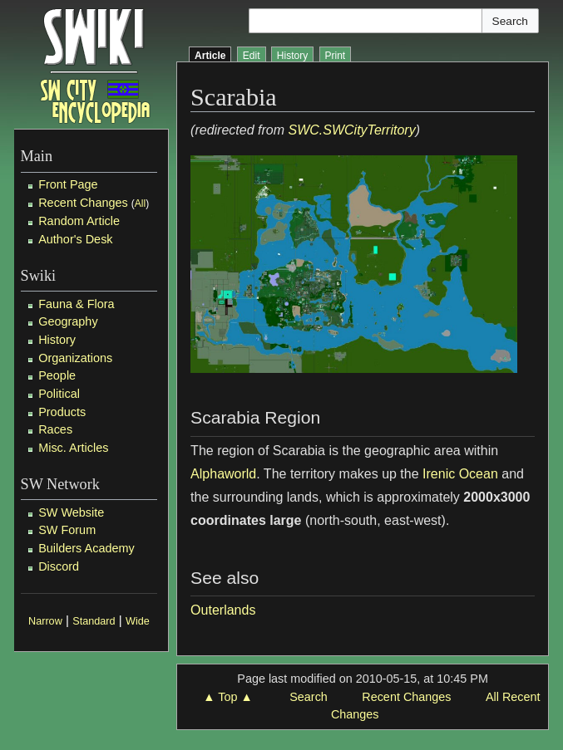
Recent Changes (83, 202)
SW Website (71, 512)
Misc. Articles (73, 447)
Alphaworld (223, 474)
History (57, 339)
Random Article (79, 221)
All (140, 203)
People (57, 375)
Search (308, 696)
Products (62, 412)
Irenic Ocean (460, 474)
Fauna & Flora (76, 304)
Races (55, 429)
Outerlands (222, 610)
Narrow (45, 621)
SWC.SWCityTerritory (351, 130)
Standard (93, 621)
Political (59, 393)
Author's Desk (75, 239)
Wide (138, 621)
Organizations (75, 358)
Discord (58, 566)
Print (335, 55)
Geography (67, 321)
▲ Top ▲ (227, 696)
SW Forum (67, 530)
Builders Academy (86, 548)
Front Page (67, 184)
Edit (251, 55)
